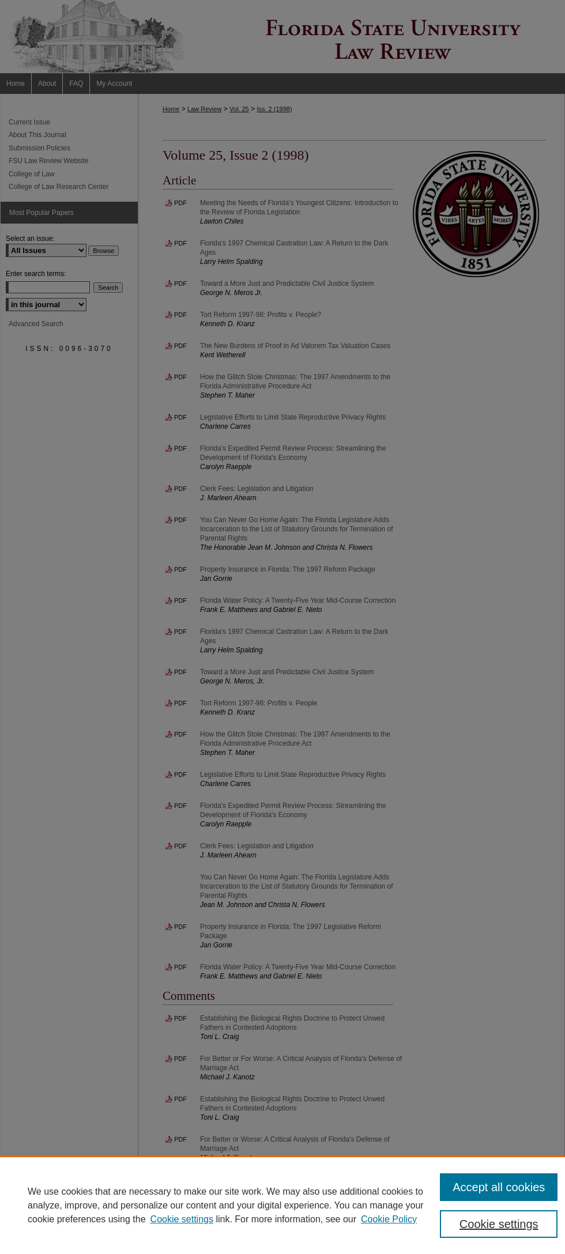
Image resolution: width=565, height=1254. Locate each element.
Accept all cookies (499, 1187)
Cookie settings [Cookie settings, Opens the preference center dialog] (498, 1224)
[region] (282, 1205)
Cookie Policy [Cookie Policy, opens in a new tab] (389, 1219)
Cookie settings (181, 1219)
